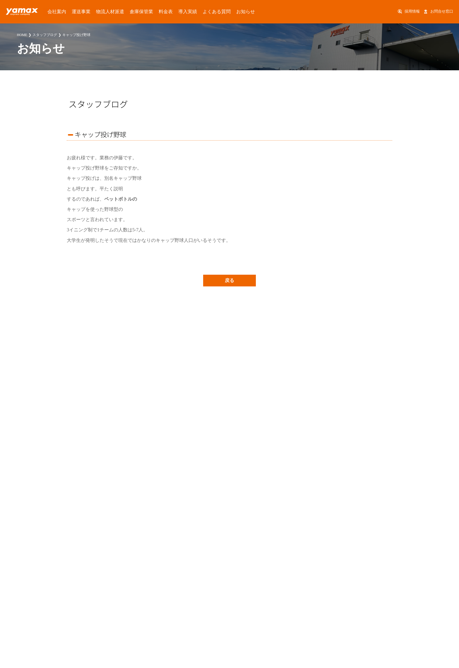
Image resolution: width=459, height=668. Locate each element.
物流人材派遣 (95, 11)
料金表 (141, 11)
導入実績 (159, 11)
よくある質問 (183, 11)
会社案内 (52, 11)
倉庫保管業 (121, 11)
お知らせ (206, 11)
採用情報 (412, 11)
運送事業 (72, 11)
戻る (229, 280)
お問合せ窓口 (441, 11)
